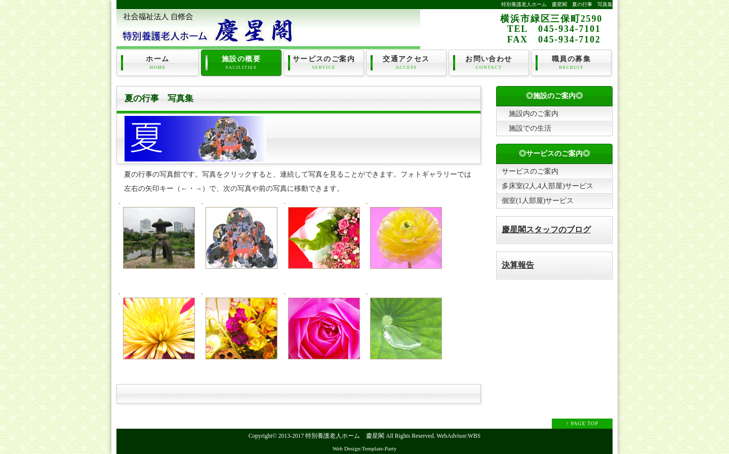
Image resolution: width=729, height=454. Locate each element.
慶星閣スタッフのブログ (546, 229)
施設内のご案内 (530, 113)
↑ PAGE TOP (582, 423)
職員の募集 (571, 62)
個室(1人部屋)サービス (538, 200)
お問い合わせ (489, 62)
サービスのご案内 (323, 62)
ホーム (157, 62)
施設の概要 (241, 62)
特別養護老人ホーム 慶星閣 (344, 436)
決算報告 (518, 265)
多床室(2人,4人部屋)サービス (547, 186)
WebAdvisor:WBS (458, 436)
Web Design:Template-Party (365, 448)
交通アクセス (406, 62)
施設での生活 (526, 128)
